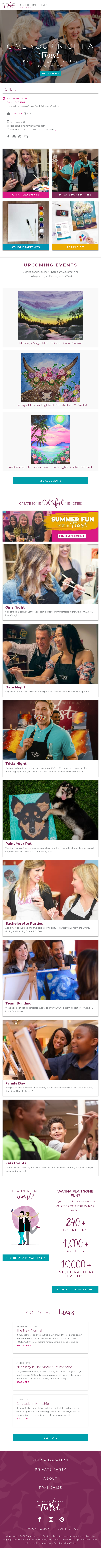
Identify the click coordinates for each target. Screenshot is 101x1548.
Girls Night (15, 607)
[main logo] (9, 3)
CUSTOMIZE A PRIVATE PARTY (26, 1258)
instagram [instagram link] (14, 137)
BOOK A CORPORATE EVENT (75, 1289)
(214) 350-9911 (18, 122)
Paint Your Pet (18, 844)
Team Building (18, 1003)
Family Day (15, 1083)
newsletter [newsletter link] (26, 136)
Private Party (50, 1469)
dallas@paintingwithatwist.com (27, 126)
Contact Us (68, 1528)
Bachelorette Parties (24, 923)
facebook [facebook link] (8, 136)
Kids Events (15, 1163)
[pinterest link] (19, 137)
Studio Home (28, 5)
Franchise (50, 1488)
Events (45, 5)
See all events (50, 480)
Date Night (15, 687)
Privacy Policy (35, 1528)
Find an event (50, 73)
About (51, 1478)
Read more (22, 1345)
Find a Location (50, 1460)
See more (50, 1437)
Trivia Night (15, 764)
